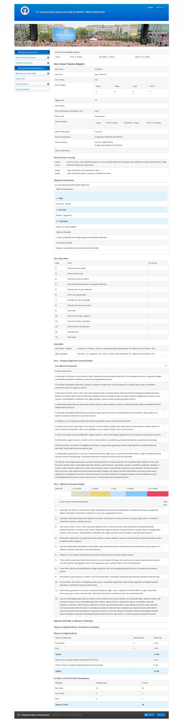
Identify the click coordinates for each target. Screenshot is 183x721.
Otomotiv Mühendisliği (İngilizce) (29, 68)
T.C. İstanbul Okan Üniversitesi (33, 715)
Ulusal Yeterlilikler (22, 89)
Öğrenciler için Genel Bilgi (26, 73)
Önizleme (149, 715)
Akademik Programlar (24, 63)
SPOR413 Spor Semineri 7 (27, 52)
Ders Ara (160, 8)
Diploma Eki (20, 79)
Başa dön (161, 715)
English (150, 7)
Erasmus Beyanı (22, 84)
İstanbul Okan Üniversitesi (26, 58)
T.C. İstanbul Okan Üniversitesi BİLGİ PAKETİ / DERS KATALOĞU (61, 12)
